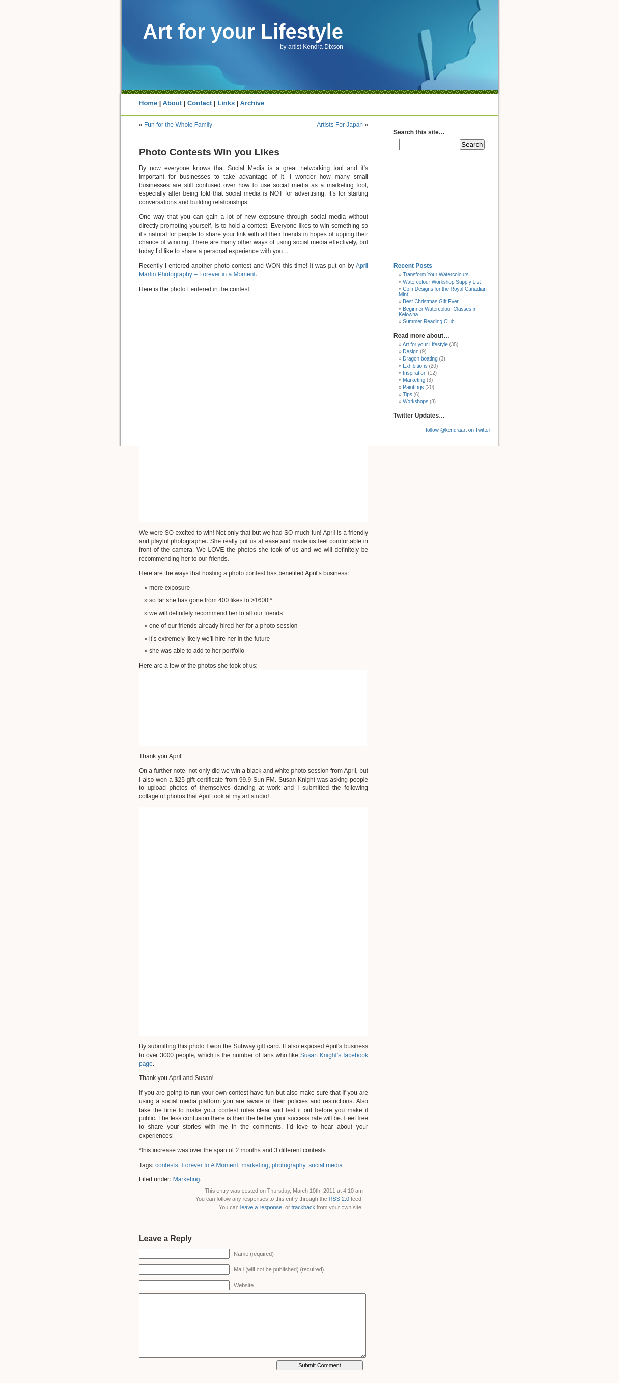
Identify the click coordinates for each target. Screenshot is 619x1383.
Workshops (415, 401)
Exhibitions (415, 366)
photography (288, 1165)
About (172, 103)
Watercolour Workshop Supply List (442, 282)
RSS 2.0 (339, 1199)
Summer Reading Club (428, 321)
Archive (252, 103)
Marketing (186, 1179)
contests (166, 1165)
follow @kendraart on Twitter (458, 430)
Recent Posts (412, 265)
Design (410, 351)
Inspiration (414, 373)
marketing (254, 1165)
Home (148, 103)
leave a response (261, 1207)
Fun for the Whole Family (178, 124)
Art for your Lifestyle (243, 31)
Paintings (413, 387)
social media (325, 1165)
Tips (407, 394)
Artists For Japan (340, 124)
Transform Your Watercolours (435, 275)
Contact (199, 103)
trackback (303, 1207)
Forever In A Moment (209, 1165)
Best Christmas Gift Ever (430, 302)
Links (226, 103)
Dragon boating (420, 359)
